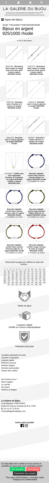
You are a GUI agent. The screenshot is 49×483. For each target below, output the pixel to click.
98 (36, 292)
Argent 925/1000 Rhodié (31, 25)
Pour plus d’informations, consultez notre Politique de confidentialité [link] (25, 478)
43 (32, 282)
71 (13, 288)
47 (5, 284)
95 (24, 292)
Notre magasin (7, 389)
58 (5, 286)
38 (13, 282)
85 (24, 290)
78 (40, 288)
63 (24, 286)
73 (20, 288)
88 (36, 290)
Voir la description (24, 48)
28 (17, 280)
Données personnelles (10, 375)
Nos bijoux (5, 394)
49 (13, 284)
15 (9, 278)
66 (36, 286)
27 (13, 280)
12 (40, 276)
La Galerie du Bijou (10, 408)
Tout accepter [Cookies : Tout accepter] (17, 469)
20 (28, 278)
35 (44, 280)
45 (40, 282)
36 (5, 282)
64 (28, 286)
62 (20, 286)
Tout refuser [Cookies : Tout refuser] (33, 469)
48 (9, 284)
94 (20, 292)
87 (32, 290)
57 (44, 284)
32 (32, 280)
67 (40, 286)
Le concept (5, 392)
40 (20, 282)
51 (20, 284)
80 (5, 290)
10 (32, 276)
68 (44, 286)
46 (44, 282)
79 (44, 288)
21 (32, 278)
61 (17, 286)
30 (24, 280)
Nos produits (15, 25)
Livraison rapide (7, 367)
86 (28, 290)
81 (9, 290)
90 (44, 290)
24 (44, 278)
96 (28, 292)
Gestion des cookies (9, 378)
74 (24, 288)
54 (32, 284)
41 (24, 282)
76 (32, 288)
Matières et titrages (9, 397)
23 (40, 278)
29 (20, 280)
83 (17, 290)
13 (44, 276)
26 (9, 280)
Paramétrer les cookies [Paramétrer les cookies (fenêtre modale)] (25, 473)
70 (9, 288)
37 (9, 282)
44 (36, 282)
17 (17, 278)
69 (5, 288)
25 (5, 280)
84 (20, 290)
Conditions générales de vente (13, 362)
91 (9, 292)
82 (13, 290)
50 (17, 284)
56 (40, 284)
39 (17, 282)
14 (5, 278)
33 (36, 280)
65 (32, 286)
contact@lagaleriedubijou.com (13, 418)
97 (32, 292)
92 (13, 292)
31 (28, 280)
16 (13, 278)
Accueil (5, 25)
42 (28, 282)
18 (20, 278)
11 (36, 276)
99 (40, 292)
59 (9, 286)
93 (17, 292)
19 (24, 278)
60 (13, 286)
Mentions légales (8, 373)
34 (40, 280)
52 (24, 284)
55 (36, 284)
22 (36, 278)
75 (28, 288)
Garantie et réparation (10, 365)
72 (17, 288)
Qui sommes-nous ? (9, 386)
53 (28, 284)
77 (36, 288)
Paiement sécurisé (8, 370)
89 (40, 290)
